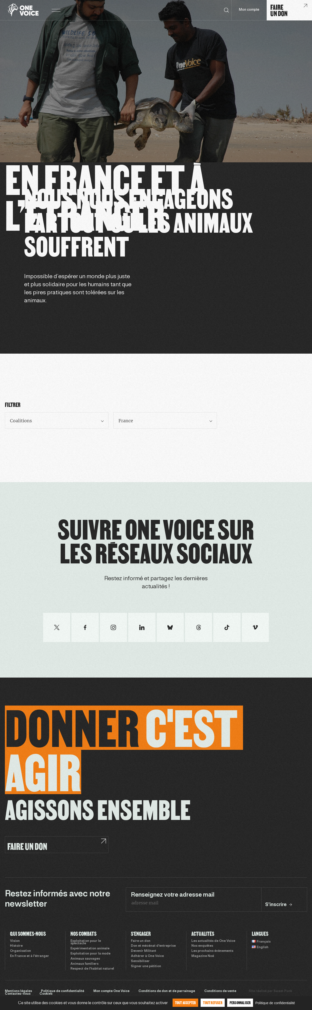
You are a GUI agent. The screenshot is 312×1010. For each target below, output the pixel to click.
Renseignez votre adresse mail (172, 895)
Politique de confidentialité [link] (275, 1003)
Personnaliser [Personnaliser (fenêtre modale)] (240, 1002)
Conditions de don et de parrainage (166, 991)
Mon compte (249, 9)
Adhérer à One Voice (147, 956)
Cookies (45, 993)
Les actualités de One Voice (213, 941)
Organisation (20, 951)
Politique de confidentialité (62, 991)
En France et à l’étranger (29, 956)
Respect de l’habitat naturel (92, 968)
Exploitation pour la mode (90, 953)
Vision (15, 941)
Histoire (16, 946)
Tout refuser (212, 1002)
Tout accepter (185, 1002)
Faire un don (140, 941)
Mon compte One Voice (111, 991)
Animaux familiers (84, 964)
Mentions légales (18, 991)
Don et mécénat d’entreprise (153, 946)
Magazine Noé (202, 956)
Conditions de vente (220, 991)
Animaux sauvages (85, 958)
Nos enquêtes (202, 946)
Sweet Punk (282, 991)
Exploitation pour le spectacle (85, 942)
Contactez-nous (17, 993)
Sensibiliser (140, 961)
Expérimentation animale (89, 948)
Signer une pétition (146, 966)
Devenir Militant (143, 951)
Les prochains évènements (212, 951)
